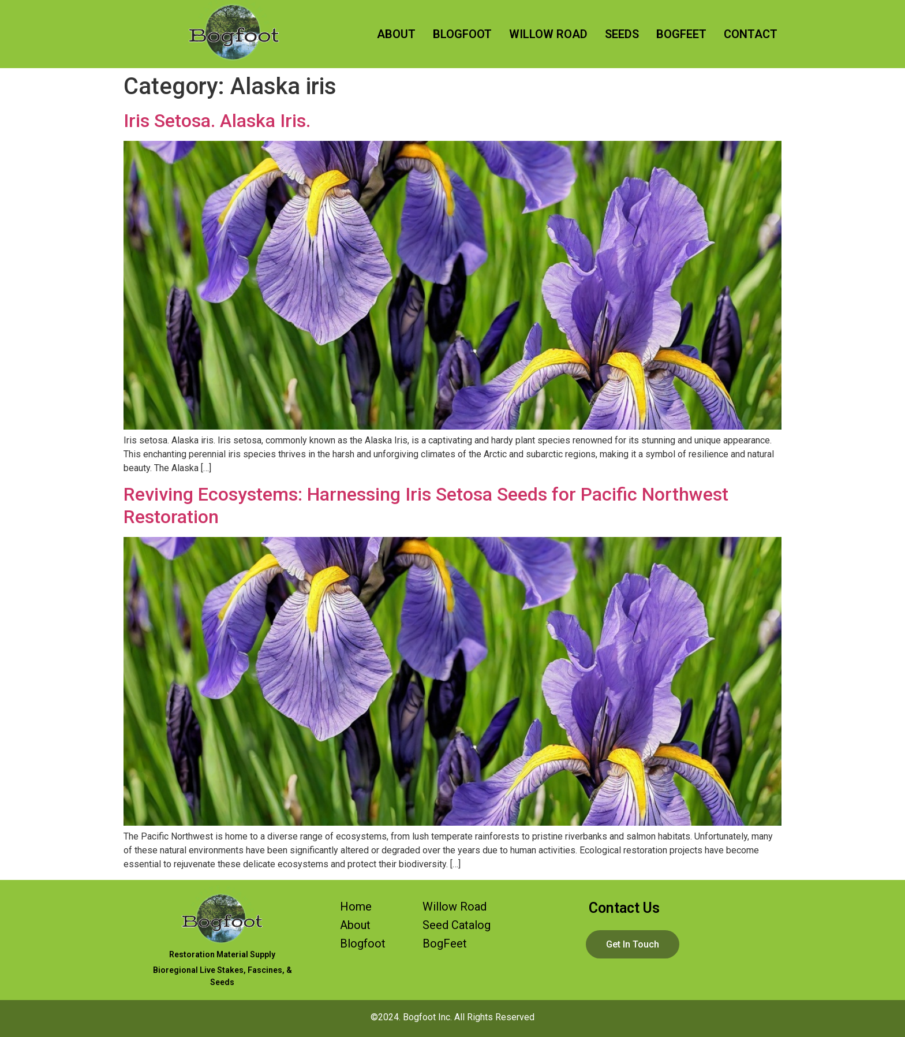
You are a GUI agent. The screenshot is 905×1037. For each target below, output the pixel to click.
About (355, 925)
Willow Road (454, 906)
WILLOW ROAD (548, 34)
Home (356, 906)
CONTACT (750, 34)
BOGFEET (681, 34)
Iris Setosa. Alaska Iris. (217, 121)
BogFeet (444, 943)
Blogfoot (363, 943)
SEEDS (622, 34)
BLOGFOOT (462, 34)
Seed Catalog (456, 925)
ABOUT (396, 34)
